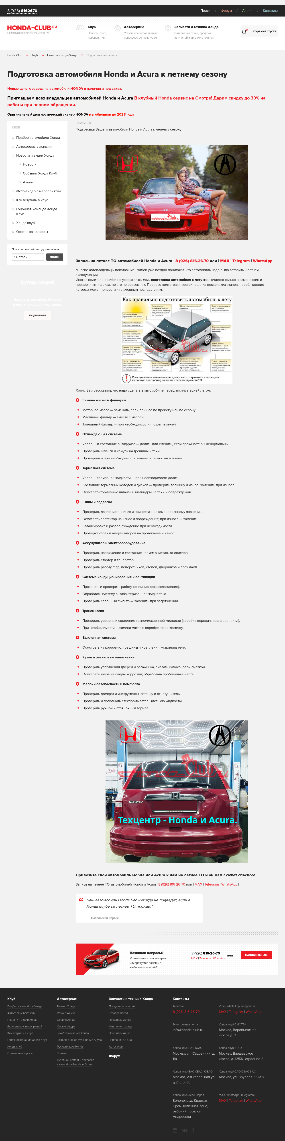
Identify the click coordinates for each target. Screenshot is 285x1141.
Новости (30, 164)
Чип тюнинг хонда (120, 1026)
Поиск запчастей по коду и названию (36, 249)
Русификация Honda (70, 1046)
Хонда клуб (25, 223)
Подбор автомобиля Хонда (38, 137)
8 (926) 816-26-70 (192, 260)
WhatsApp (263, 260)
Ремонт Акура (66, 1013)
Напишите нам (256, 955)
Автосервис (67, 999)
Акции (247, 10)
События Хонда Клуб (40, 173)
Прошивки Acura (119, 1033)
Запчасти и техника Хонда (131, 999)
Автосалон (116, 1046)
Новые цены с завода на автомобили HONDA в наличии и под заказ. (64, 88)
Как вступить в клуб (32, 200)
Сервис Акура (66, 1026)
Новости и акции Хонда (35, 155)
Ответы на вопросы (32, 232)
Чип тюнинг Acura (120, 1040)
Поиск (205, 10)
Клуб (11, 999)
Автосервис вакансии (34, 146)
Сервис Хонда (66, 1020)
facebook (193, 1130)
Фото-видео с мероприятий (38, 191)
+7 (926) (205, 953)
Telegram (241, 260)
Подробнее (37, 315)
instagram (175, 1130)
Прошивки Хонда (120, 1020)
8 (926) (22, 11)
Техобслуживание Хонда (73, 1033)
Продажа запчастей (122, 1006)
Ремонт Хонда (66, 1006)
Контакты (270, 10)
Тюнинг (62, 1053)
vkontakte (184, 1130)
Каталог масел (118, 1013)
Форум (226, 10)
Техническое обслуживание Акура (79, 1040)
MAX (224, 260)
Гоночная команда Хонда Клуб (36, 211)
